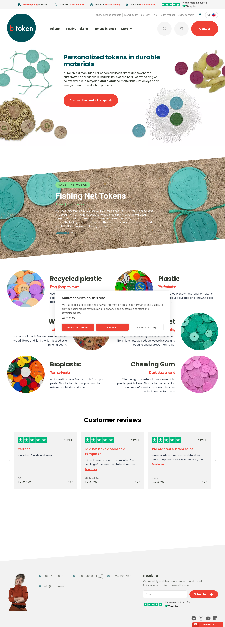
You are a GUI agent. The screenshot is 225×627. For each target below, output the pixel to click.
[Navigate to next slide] (215, 460)
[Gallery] (112, 460)
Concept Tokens (84, 576)
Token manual (167, 15)
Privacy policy (116, 620)
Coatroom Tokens (85, 565)
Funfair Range (48, 565)
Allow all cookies (77, 327)
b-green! (145, 15)
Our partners (112, 605)
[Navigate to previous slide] (9, 460)
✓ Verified (67, 439)
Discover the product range (91, 100)
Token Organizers (51, 576)
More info (64, 233)
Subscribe (203, 555)
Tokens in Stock (105, 28)
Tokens (55, 28)
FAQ (155, 15)
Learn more (69, 317)
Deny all (112, 327)
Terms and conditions (95, 620)
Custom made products (108, 15)
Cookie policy (134, 620)
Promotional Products (115, 567)
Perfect (24, 449)
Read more (91, 469)
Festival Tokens (77, 28)
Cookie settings (147, 327)
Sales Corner (115, 576)
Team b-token (131, 15)
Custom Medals (49, 582)
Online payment (186, 15)
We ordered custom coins (172, 449)
